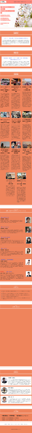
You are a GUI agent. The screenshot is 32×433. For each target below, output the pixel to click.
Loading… (16, 337)
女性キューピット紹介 (28, 1)
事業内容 (18, 1)
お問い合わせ (25, 424)
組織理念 (15, 1)
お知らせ (19, 424)
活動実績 (22, 1)
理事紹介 (22, 424)
